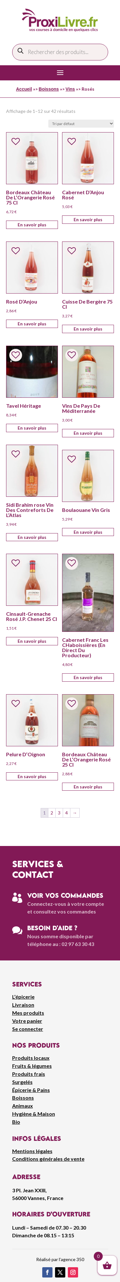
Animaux (22, 1106)
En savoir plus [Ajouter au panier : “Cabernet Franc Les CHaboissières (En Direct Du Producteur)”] (88, 677)
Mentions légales (32, 1151)
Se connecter (27, 1029)
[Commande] (81, 124)
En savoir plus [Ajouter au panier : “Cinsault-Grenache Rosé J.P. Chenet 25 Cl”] (32, 641)
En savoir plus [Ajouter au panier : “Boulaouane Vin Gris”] (88, 532)
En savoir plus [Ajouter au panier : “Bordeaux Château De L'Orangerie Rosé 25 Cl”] (88, 786)
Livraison (23, 1005)
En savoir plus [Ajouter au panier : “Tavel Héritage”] (32, 428)
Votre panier (27, 1021)
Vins (70, 89)
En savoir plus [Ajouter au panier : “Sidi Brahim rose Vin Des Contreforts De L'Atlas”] (32, 537)
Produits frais (28, 1074)
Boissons (49, 89)
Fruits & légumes (32, 1066)
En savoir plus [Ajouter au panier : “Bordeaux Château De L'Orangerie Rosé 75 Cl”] (32, 224)
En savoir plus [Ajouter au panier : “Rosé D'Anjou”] (32, 323)
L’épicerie (23, 997)
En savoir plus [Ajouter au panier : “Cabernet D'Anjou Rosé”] (88, 219)
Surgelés (22, 1082)
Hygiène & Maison (33, 1114)
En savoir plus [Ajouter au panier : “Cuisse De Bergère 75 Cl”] (88, 329)
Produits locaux (31, 1058)
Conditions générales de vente (48, 1159)
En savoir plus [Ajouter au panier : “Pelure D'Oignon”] (32, 776)
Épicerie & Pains (31, 1090)
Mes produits (28, 1013)
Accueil (24, 89)
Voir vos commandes (65, 895)
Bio (16, 1122)
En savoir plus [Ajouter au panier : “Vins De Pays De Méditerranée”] (88, 433)
